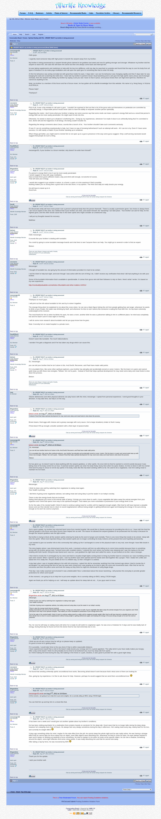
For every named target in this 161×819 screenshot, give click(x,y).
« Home (12, 791)
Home (15, 34)
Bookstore (39, 13)
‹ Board (18, 791)
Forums (25, 38)
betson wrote (33, 414)
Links (91, 13)
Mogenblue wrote (35, 595)
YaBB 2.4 (92, 808)
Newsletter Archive (103, 13)
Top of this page (26, 791)
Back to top (14, 100)
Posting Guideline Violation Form (88, 801)
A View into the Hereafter (89, 195)
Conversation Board (16, 38)
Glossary (116, 13)
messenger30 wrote (36, 693)
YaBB (69, 810)
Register (46, 19)
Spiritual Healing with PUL (36, 38)
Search (27, 34)
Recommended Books (78, 13)
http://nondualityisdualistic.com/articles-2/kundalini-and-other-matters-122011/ (57, 285)
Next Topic (148, 41)
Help (21, 34)
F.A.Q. (30, 13)
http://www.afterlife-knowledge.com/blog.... (88, 27)
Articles (49, 13)
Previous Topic (140, 41)
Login (40, 19)
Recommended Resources (131, 13)
